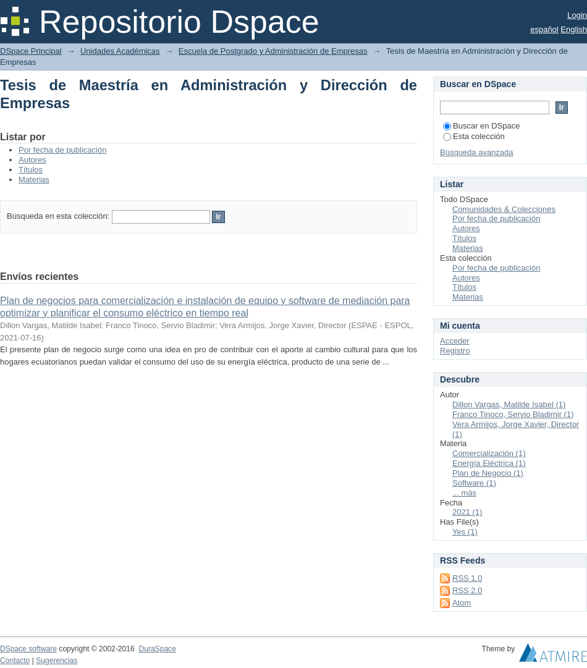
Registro (455, 350)
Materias (34, 179)
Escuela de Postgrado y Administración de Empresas (273, 51)
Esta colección (474, 136)
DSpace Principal (31, 51)
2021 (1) (467, 512)
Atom (461, 602)
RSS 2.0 (467, 590)
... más (464, 492)
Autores (32, 159)
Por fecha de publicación (62, 149)
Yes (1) (465, 531)
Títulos (31, 169)
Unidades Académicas (120, 51)
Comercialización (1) (488, 453)
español (544, 29)
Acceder (455, 340)
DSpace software (28, 649)
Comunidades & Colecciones (503, 209)
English (573, 29)
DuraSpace (156, 649)
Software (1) (474, 483)
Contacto (15, 660)
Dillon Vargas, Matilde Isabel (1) (508, 404)
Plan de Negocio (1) (487, 473)
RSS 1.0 (467, 578)
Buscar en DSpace (481, 125)
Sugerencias (56, 660)
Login (577, 15)
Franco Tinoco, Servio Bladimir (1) (513, 414)
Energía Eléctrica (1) (489, 463)
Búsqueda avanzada (476, 152)
